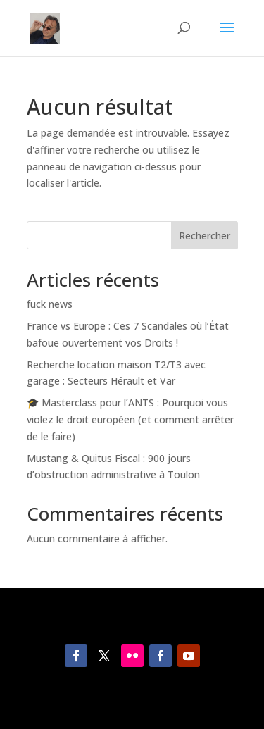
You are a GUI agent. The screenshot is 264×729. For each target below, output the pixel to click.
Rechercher (204, 235)
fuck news (50, 304)
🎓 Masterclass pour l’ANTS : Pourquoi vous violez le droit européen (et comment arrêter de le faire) (130, 419)
